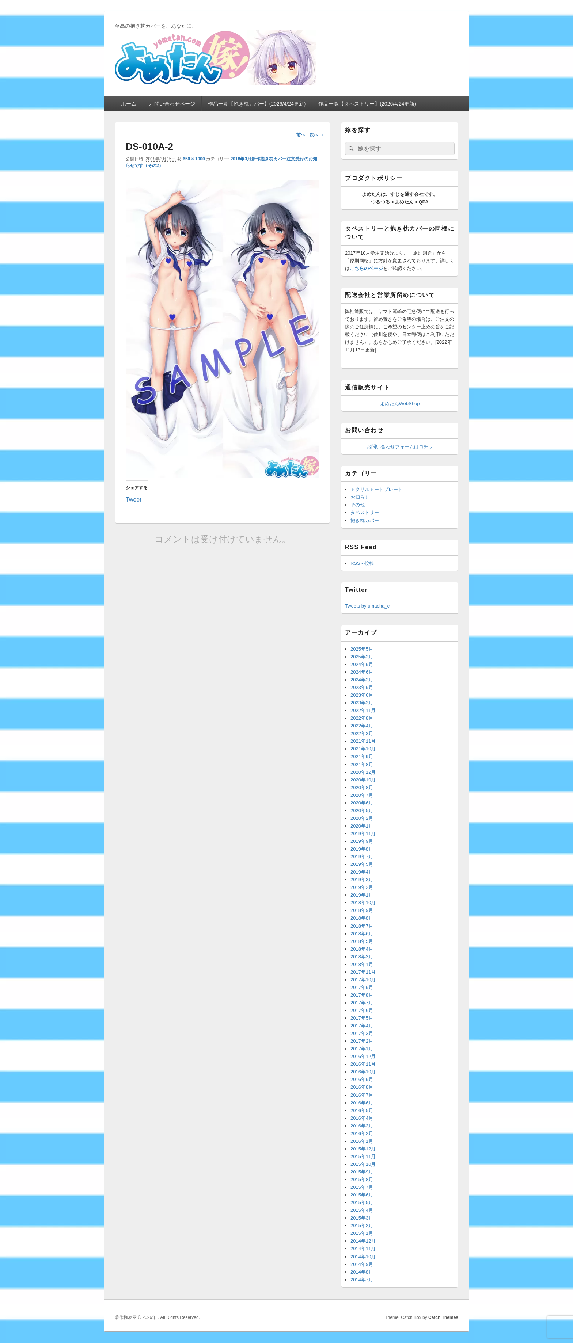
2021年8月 (361, 764)
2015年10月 (363, 1164)
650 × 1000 (194, 158)
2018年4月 (361, 949)
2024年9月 (361, 664)
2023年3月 (361, 702)
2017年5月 (361, 1018)
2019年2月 (361, 887)
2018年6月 (361, 933)
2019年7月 (361, 856)
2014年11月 (363, 1248)
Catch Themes (443, 1317)
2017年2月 (361, 1041)
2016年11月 (363, 1064)
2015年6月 (361, 1195)
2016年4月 (361, 1118)
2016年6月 (361, 1103)
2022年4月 (361, 725)
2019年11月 (363, 833)
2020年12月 (363, 772)
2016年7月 (361, 1095)
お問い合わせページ (172, 104)
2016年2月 (361, 1133)
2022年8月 (361, 718)
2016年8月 (361, 1087)
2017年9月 (361, 987)
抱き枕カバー (364, 520)
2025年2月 (361, 656)
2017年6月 (361, 1010)
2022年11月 (363, 710)
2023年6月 (361, 695)
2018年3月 (361, 956)
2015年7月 (361, 1187)
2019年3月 (361, 879)
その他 (357, 504)
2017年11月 (363, 972)
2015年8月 (361, 1179)
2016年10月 (363, 1071)
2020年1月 (361, 826)
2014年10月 (363, 1256)
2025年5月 (361, 649)
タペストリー (364, 512)
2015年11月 (363, 1156)
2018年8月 (361, 918)
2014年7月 (361, 1279)
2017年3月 (361, 1033)
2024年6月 (361, 672)
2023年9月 (361, 687)
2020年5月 (361, 810)
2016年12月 (363, 1056)
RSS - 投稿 (362, 563)
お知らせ (359, 497)
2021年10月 (363, 749)
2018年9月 (361, 910)
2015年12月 (363, 1149)
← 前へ (298, 134)
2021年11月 (363, 741)
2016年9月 (361, 1079)
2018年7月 (361, 926)
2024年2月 (361, 679)
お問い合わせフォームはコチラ (400, 446)
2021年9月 (361, 756)
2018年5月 (361, 941)
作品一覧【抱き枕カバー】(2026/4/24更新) (257, 104)
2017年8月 (361, 995)
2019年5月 (361, 864)
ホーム (128, 104)
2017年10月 (363, 979)
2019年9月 (361, 841)
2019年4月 (361, 872)
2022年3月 (361, 733)
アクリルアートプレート (376, 489)
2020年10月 (363, 780)
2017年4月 (361, 1025)
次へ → (317, 134)
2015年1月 (361, 1233)
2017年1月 (361, 1048)
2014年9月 (361, 1264)
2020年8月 (361, 787)
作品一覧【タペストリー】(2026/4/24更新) (367, 104)
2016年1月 (361, 1141)
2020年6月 (361, 803)
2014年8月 (361, 1272)
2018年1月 (361, 964)
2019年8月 (361, 849)
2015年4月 (361, 1210)
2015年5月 (361, 1202)
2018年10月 (363, 902)
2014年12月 (363, 1241)
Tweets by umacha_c (367, 606)
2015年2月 (361, 1225)
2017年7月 (361, 1002)
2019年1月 (361, 895)
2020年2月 (361, 818)
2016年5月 (361, 1110)
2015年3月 (361, 1218)
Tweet (133, 499)
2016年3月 (361, 1126)
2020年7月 (361, 795)
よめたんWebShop (400, 403)
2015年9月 (361, 1172)
